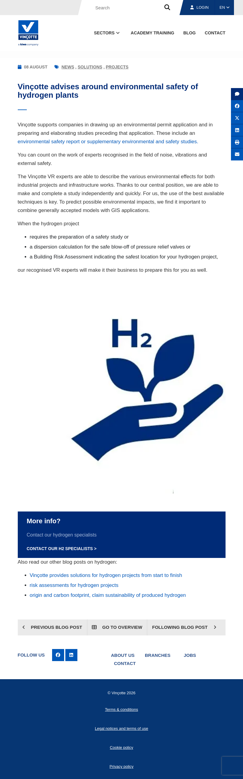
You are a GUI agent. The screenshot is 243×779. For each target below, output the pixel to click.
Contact (125, 663)
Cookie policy (121, 747)
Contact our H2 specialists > (62, 548)
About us (123, 655)
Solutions (90, 67)
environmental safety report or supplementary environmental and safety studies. (108, 141)
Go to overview (117, 627)
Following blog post (184, 627)
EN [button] (224, 7)
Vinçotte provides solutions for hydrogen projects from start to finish (106, 575)
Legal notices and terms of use (121, 728)
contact (215, 32)
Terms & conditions (121, 709)
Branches (157, 655)
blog (189, 32)
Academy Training (152, 32)
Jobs (190, 655)
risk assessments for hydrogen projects (74, 585)
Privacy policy (121, 766)
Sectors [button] (107, 32)
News (67, 67)
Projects (117, 67)
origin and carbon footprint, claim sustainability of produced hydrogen (108, 595)
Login (199, 7)
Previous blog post (52, 627)
